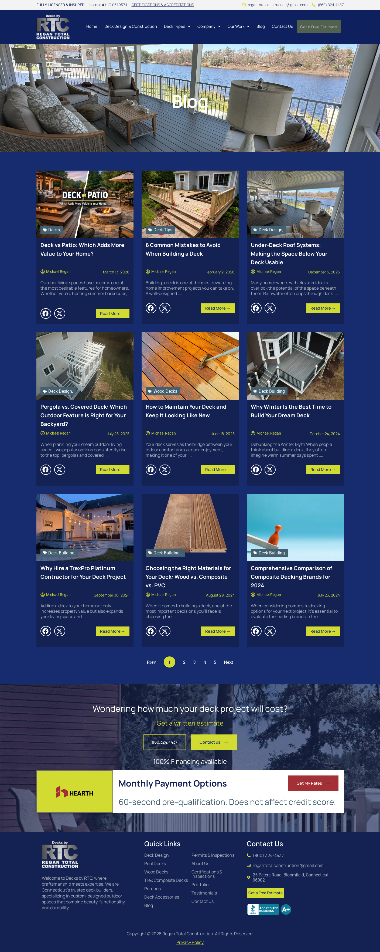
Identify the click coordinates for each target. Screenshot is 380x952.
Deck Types (176, 26)
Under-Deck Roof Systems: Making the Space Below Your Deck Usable (289, 253)
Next (228, 662)
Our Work (237, 26)
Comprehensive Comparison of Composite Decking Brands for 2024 (291, 576)
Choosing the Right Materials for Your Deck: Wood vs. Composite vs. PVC (188, 576)
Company (208, 26)
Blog (259, 26)
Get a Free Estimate (318, 26)
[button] (176, 26)
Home (90, 26)
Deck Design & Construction (129, 26)
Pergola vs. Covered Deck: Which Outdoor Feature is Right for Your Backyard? (83, 415)
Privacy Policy (190, 942)
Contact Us (281, 26)
